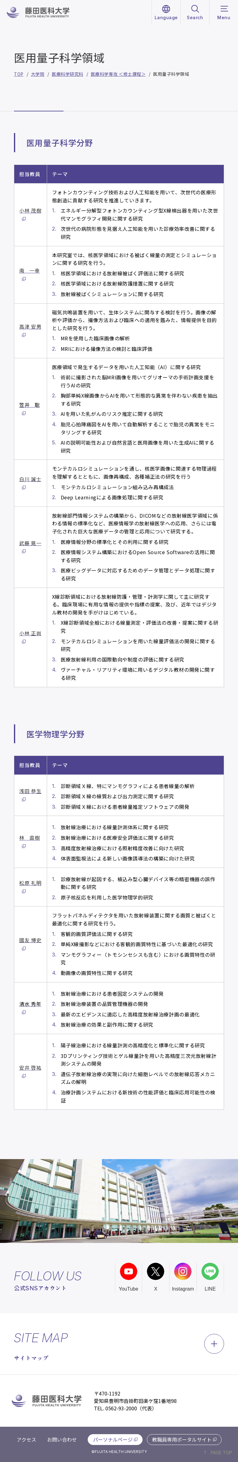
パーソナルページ (113, 1439)
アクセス (26, 1439)
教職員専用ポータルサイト (182, 1439)
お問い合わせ (62, 1439)
